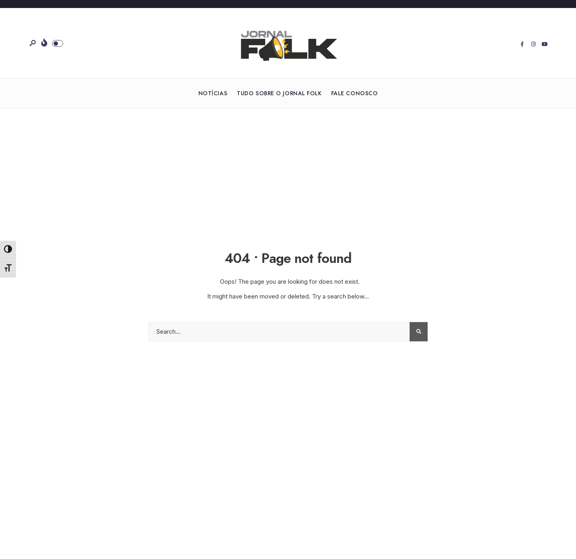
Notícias (212, 93)
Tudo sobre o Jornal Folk (279, 93)
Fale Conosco (354, 93)
